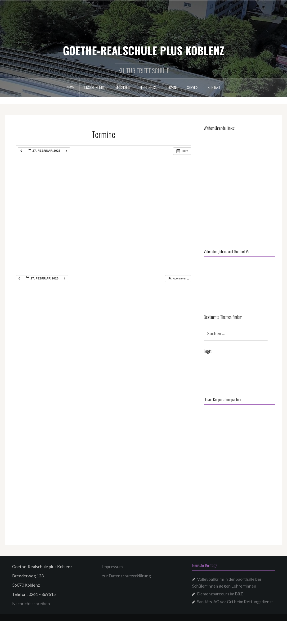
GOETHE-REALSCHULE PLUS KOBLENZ (143, 50)
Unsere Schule (95, 87)
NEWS (71, 87)
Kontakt (214, 87)
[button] (178, 278)
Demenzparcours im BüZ (220, 593)
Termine (171, 87)
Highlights (148, 87)
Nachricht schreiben (31, 603)
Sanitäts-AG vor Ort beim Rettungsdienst (235, 601)
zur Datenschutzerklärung (126, 575)
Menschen (123, 87)
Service (192, 87)
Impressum (112, 566)
